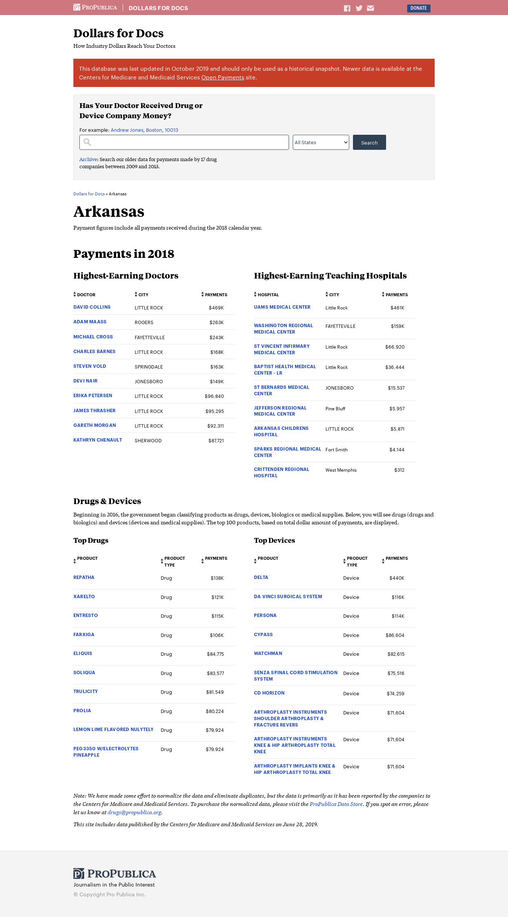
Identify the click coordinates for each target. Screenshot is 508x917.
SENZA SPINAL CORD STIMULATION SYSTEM (296, 675)
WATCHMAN (268, 653)
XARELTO (84, 596)
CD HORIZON (269, 692)
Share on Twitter (360, 8)
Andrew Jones (127, 129)
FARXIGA (84, 634)
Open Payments (222, 77)
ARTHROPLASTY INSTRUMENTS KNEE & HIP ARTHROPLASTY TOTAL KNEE (295, 744)
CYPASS (263, 634)
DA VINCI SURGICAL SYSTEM (288, 596)
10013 (171, 129)
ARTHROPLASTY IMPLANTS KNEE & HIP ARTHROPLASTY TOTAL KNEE (295, 768)
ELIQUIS (83, 653)
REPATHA (84, 577)
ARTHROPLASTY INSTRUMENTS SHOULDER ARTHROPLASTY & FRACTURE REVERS (290, 718)
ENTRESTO (85, 615)
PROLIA (82, 710)
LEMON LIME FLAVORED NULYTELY (113, 729)
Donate (419, 8)
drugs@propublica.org (134, 812)
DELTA (261, 577)
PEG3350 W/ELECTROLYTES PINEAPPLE (105, 751)
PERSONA (265, 615)
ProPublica (95, 7)
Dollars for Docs (158, 8)
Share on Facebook (347, 8)
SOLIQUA (84, 672)
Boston (154, 129)
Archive (88, 159)
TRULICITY (85, 691)
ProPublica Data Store (336, 803)
